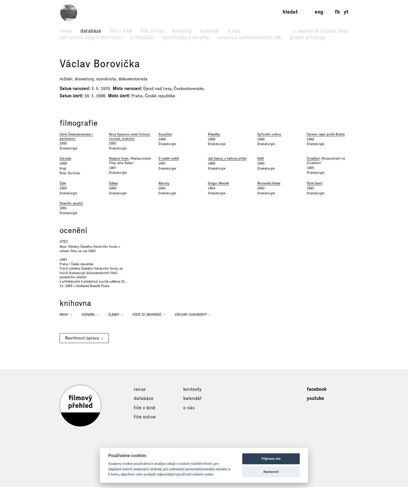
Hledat (290, 12)
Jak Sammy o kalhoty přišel (227, 160)
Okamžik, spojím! (71, 204)
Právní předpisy (307, 37)
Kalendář (209, 31)
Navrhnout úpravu (82, 339)
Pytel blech (314, 184)
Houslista (165, 135)
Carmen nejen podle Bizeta (326, 135)
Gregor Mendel (218, 184)
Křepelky (214, 135)
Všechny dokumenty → (193, 316)
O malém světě (168, 160)
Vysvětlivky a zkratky (185, 37)
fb (337, 12)
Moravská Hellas (268, 184)
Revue (66, 31)
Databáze (90, 31)
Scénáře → (90, 316)
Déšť (260, 160)
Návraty (163, 184)
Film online (152, 31)
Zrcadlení (313, 160)
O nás (234, 31)
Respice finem (119, 160)
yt (346, 12)
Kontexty (182, 31)
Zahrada (65, 160)
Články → (115, 316)
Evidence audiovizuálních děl (249, 37)
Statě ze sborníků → (148, 316)
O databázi (142, 37)
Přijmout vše (271, 459)
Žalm (63, 184)
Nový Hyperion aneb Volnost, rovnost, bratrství (130, 137)
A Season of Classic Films (320, 31)
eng (319, 12)
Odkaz (113, 184)
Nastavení (271, 472)
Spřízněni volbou (269, 135)
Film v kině (120, 31)
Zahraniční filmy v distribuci (91, 37)
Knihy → (66, 316)
